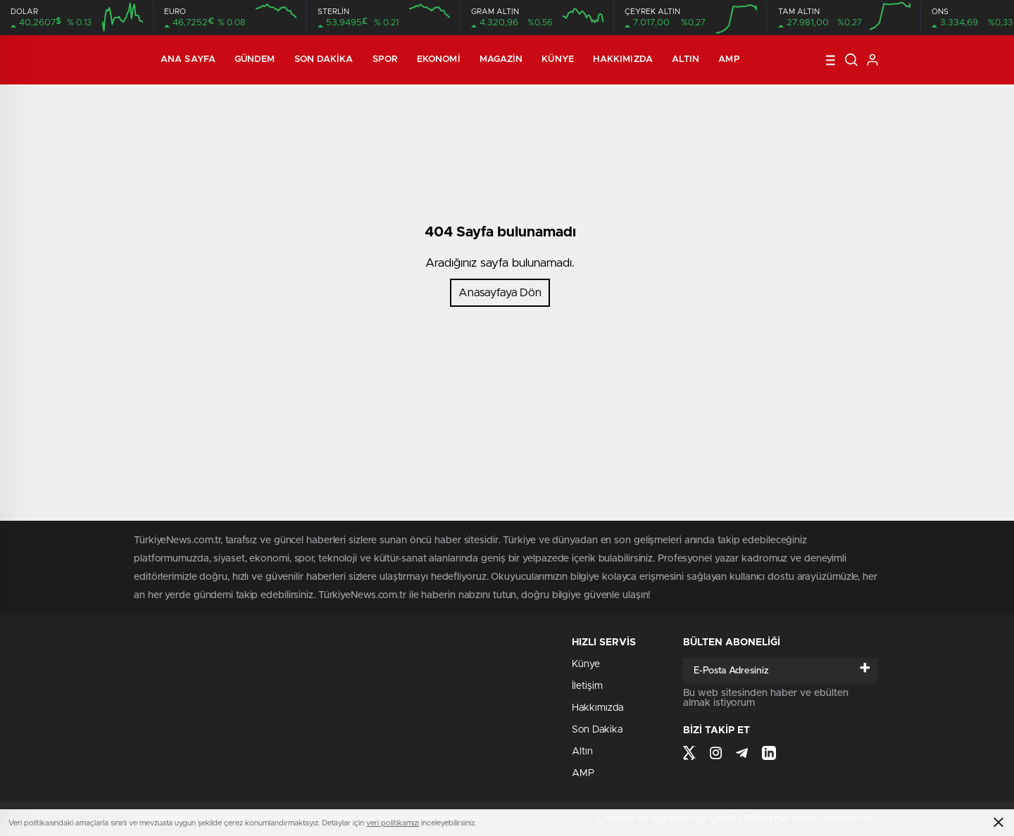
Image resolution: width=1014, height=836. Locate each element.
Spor (385, 59)
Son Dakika (323, 59)
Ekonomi (439, 59)
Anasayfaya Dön (500, 292)
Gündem (254, 59)
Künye (558, 59)
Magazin (501, 59)
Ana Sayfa (188, 59)
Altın (686, 59)
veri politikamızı (392, 823)
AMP (728, 59)
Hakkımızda (623, 59)
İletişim (587, 686)
